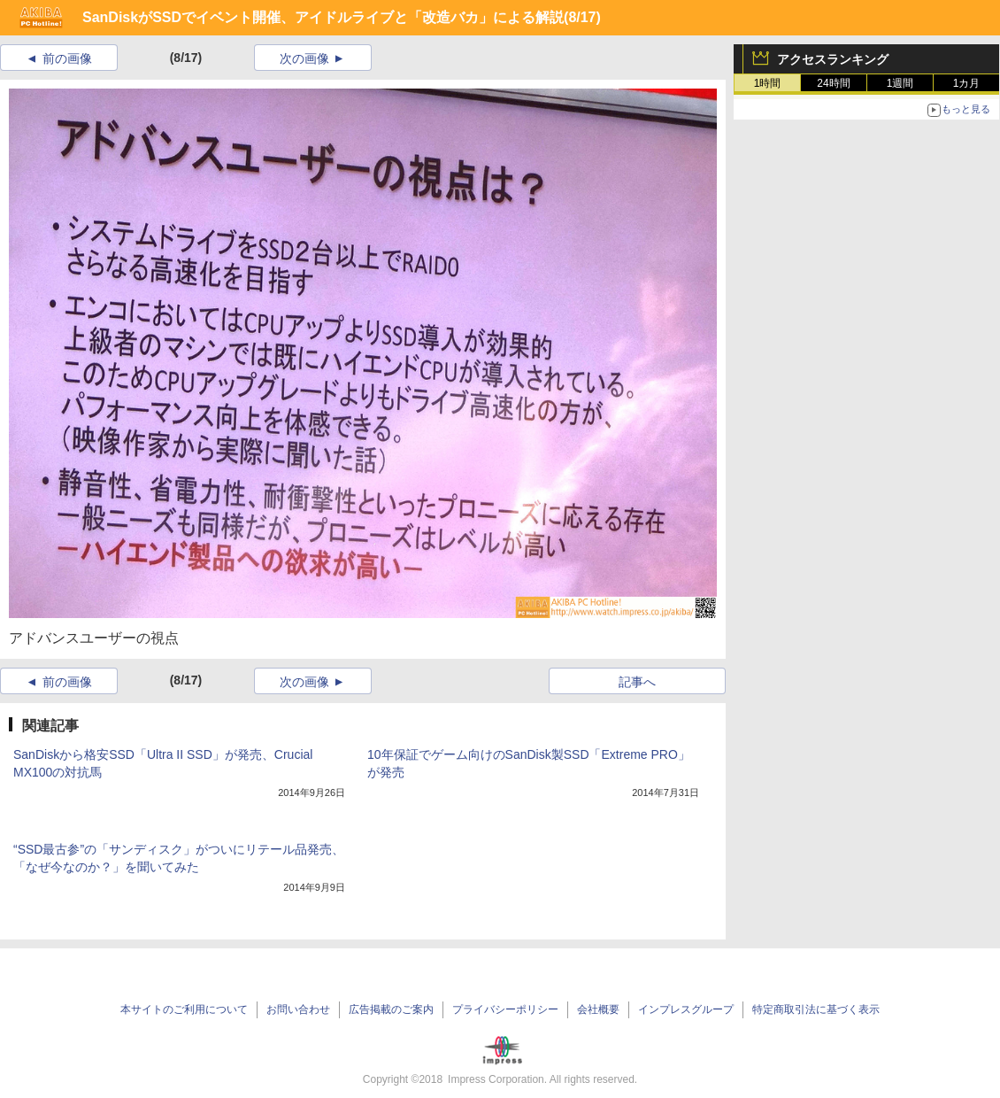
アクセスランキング (832, 59)
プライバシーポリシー (505, 1009)
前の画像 (67, 58)
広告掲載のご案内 (391, 1009)
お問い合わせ (298, 1009)
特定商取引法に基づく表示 (816, 1009)
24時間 (833, 83)
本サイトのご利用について (184, 1009)
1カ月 (967, 83)
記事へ (637, 682)
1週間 (900, 83)
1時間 (767, 83)
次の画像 (304, 58)
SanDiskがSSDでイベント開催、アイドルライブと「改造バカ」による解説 (323, 17)
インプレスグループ (686, 1009)
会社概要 (598, 1009)
